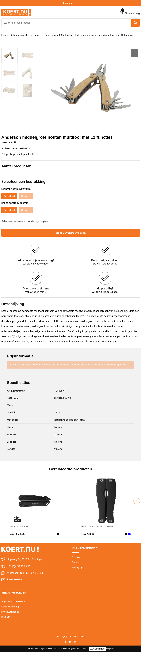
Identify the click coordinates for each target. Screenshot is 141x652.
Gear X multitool (19, 526)
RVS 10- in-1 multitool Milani (97, 526)
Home (4, 35)
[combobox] (66, 23)
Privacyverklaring (10, 611)
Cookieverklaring (10, 606)
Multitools (66, 35)
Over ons (76, 557)
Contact (76, 562)
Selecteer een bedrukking (23, 181)
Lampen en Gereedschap (45, 35)
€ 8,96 (87, 533)
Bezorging (77, 567)
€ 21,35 (17, 533)
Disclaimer (6, 616)
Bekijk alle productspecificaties (19, 154)
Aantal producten (16, 166)
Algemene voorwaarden (13, 601)
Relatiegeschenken (20, 35)
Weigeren (110, 649)
